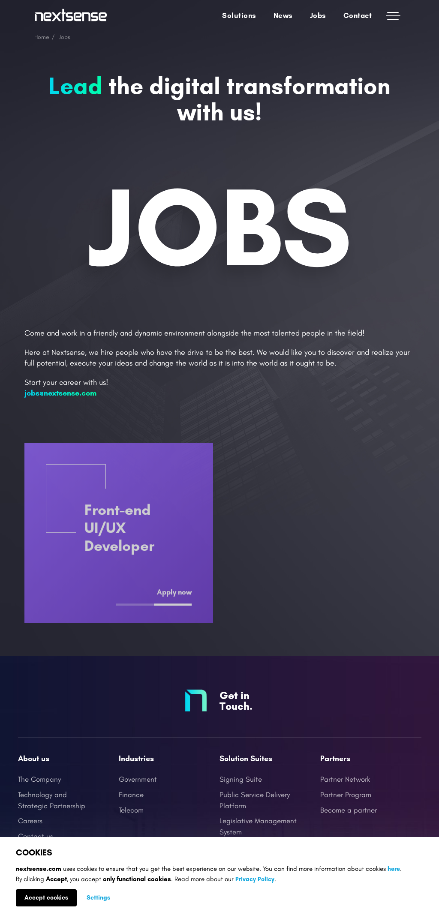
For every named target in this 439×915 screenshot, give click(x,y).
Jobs (318, 15)
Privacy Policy (254, 879)
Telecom (131, 810)
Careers (30, 821)
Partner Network (345, 779)
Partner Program (345, 795)
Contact (357, 15)
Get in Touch (235, 700)
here (394, 869)
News (283, 15)
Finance (131, 795)
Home (41, 37)
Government (138, 779)
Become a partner (348, 810)
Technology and (42, 795)
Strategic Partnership (51, 806)
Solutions (239, 15)
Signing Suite (241, 779)
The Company (39, 779)
